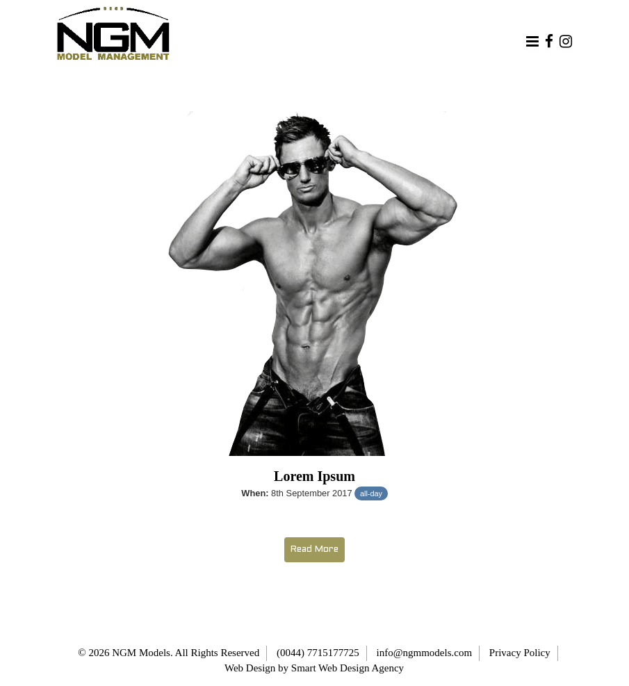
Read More (314, 550)
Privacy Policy (519, 652)
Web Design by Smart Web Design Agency (314, 667)
